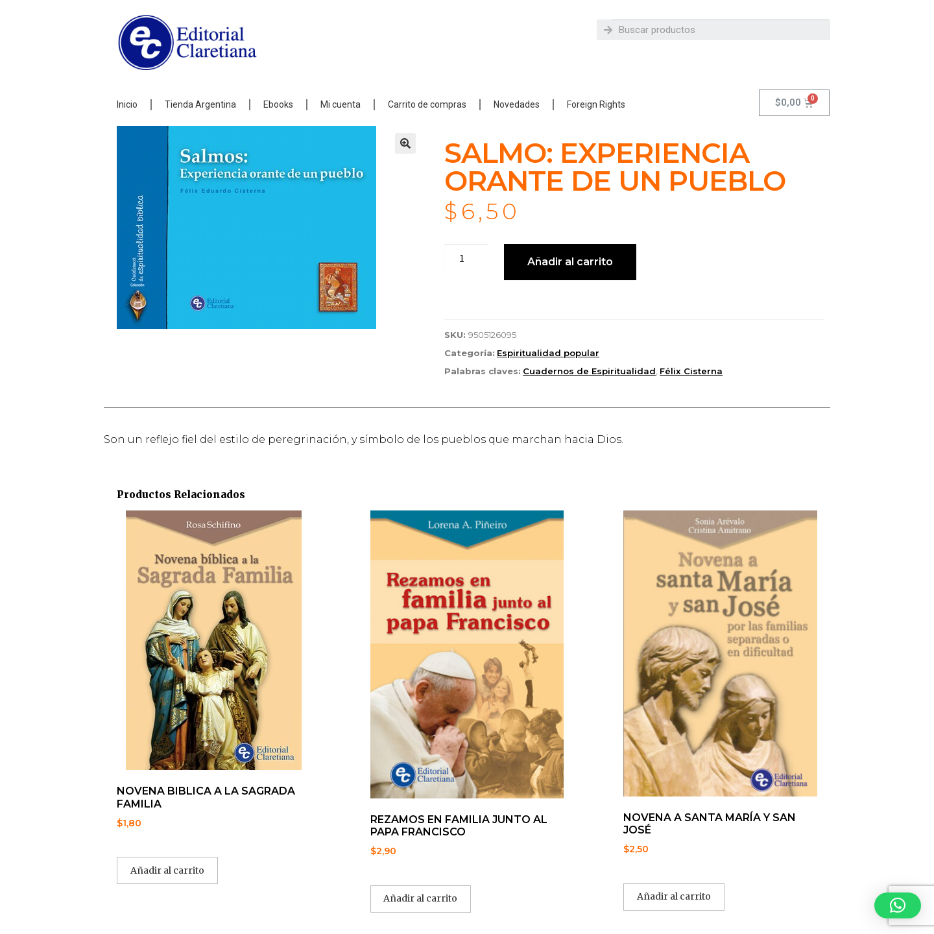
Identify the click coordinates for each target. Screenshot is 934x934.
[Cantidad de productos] (466, 259)
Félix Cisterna (691, 371)
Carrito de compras (427, 104)
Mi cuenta (340, 104)
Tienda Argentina (200, 104)
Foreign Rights (596, 104)
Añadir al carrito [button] (167, 870)
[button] (405, 143)
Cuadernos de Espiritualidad (589, 371)
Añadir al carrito (570, 262)
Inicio (127, 104)
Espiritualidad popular (548, 353)
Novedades (517, 104)
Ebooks (278, 104)
